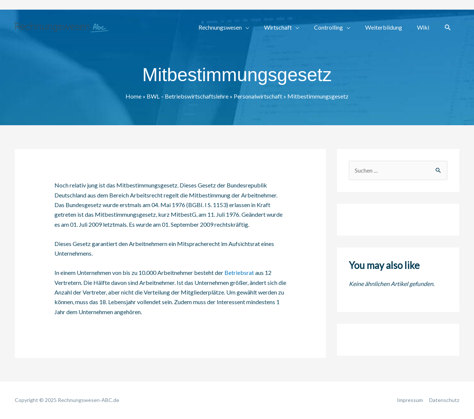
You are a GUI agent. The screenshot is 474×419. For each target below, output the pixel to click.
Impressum (410, 400)
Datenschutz (444, 400)
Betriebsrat (239, 272)
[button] (448, 27)
